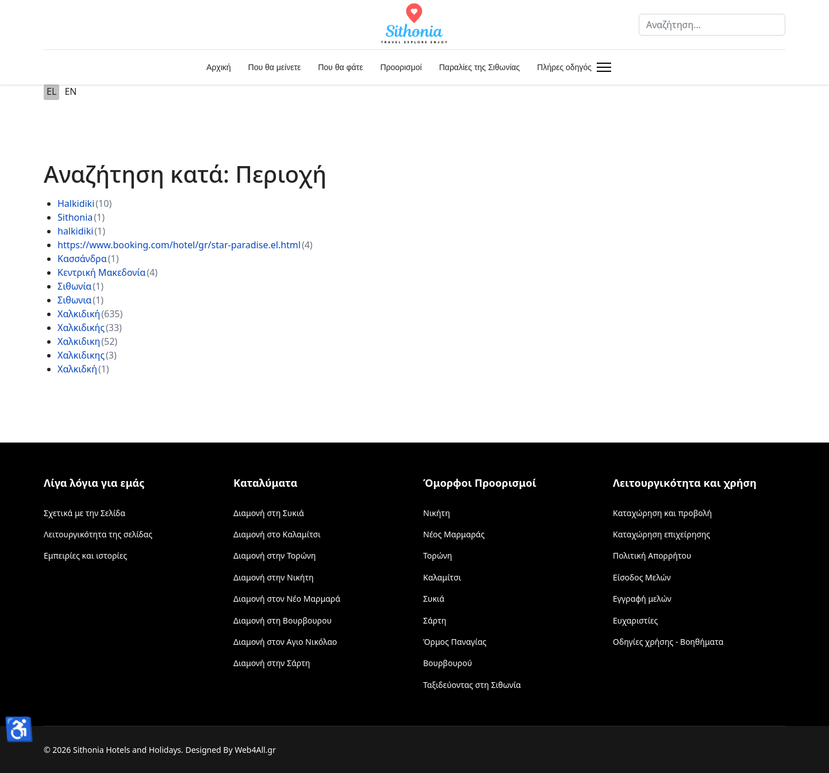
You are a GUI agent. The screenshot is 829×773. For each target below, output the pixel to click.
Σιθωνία (74, 286)
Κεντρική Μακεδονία (101, 272)
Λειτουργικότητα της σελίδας (98, 534)
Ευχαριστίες (635, 620)
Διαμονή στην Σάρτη (271, 662)
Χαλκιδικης (81, 355)
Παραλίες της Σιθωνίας (479, 67)
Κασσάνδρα (82, 258)
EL (51, 91)
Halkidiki (75, 203)
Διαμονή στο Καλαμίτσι (277, 534)
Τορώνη (437, 555)
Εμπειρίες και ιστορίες (85, 555)
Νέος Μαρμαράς (454, 534)
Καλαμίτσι (442, 577)
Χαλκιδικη (78, 341)
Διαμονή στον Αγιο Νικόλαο (285, 641)
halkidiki (75, 231)
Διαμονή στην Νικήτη (273, 577)
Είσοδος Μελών (642, 577)
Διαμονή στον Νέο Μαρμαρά (286, 598)
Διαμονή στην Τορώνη (274, 555)
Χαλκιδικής (81, 327)
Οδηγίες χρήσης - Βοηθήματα (668, 641)
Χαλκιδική (78, 313)
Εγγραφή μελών (642, 598)
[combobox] (712, 25)
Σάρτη (434, 620)
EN (70, 91)
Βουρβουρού (447, 662)
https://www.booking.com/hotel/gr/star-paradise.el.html (179, 245)
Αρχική (218, 67)
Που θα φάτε (340, 67)
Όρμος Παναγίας (454, 641)
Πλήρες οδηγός (564, 67)
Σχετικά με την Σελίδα (84, 512)
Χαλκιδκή (77, 369)
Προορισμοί (400, 67)
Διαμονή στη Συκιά (268, 512)
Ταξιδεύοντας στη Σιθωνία (472, 684)
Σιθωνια (74, 300)
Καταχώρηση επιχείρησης (661, 534)
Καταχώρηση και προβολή (662, 512)
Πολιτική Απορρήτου (652, 555)
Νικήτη (436, 512)
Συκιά (433, 598)
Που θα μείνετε (274, 67)
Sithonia (75, 217)
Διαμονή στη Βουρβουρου (282, 620)
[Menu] (601, 67)
